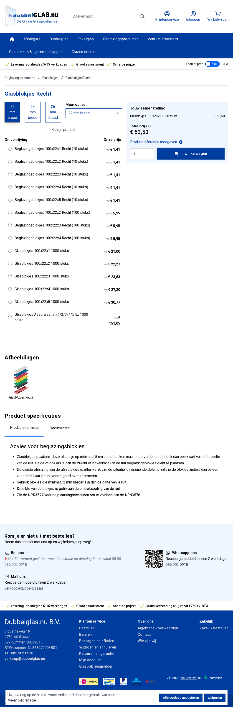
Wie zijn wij (147, 641)
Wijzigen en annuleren (97, 647)
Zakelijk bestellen (213, 628)
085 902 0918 (16, 564)
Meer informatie (22, 700)
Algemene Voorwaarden (158, 628)
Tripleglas (32, 39)
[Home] (12, 39)
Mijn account (90, 660)
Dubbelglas (58, 39)
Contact (144, 634)
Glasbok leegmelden (96, 666)
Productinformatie (24, 427)
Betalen (85, 634)
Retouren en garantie (96, 653)
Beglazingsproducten (121, 39)
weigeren (215, 697)
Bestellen (87, 628)
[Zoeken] (142, 16)
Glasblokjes (50, 78)
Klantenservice (92, 621)
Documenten (60, 428)
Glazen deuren (84, 52)
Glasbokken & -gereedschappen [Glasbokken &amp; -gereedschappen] (36, 52)
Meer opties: (76, 104)
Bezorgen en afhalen (96, 641)
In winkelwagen (190, 153)
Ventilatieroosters (163, 39)
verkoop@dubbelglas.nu (24, 588)
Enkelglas (86, 39)
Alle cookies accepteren (181, 697)
